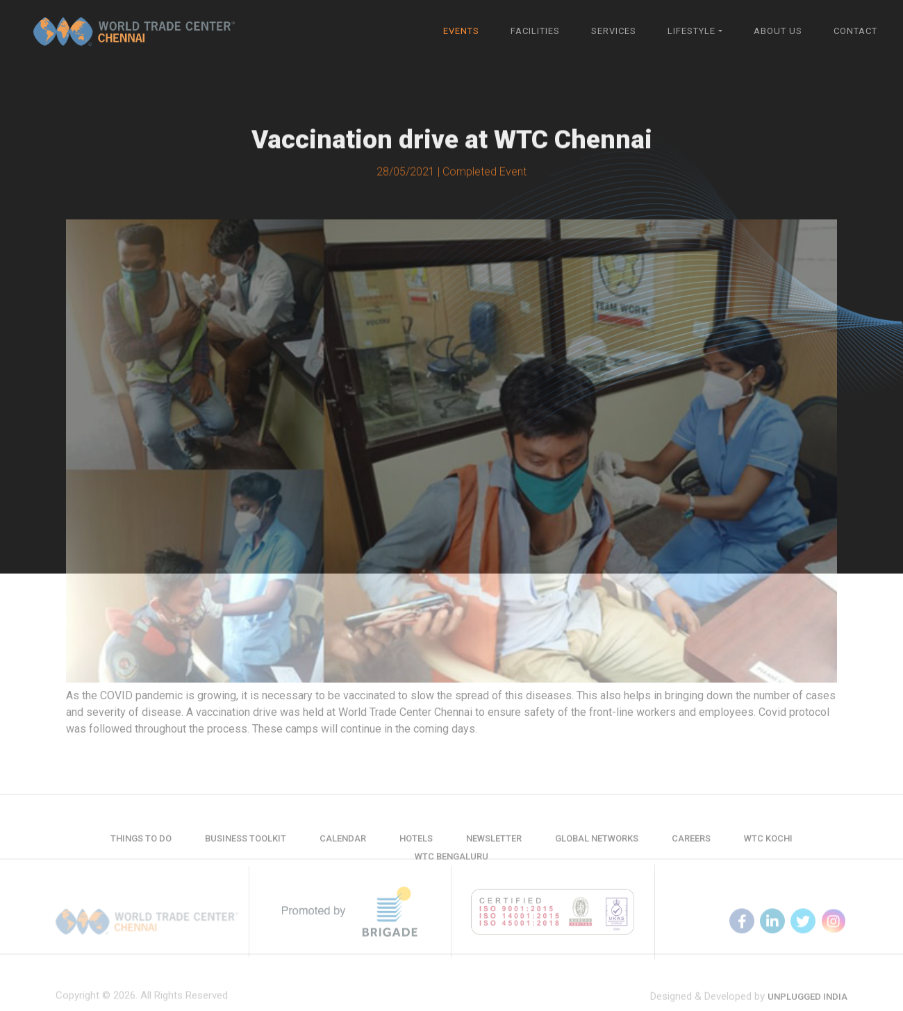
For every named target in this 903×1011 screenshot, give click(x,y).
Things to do (141, 845)
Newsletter (494, 845)
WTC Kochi (768, 845)
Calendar (343, 845)
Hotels (416, 845)
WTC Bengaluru (451, 863)
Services (613, 31)
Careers (691, 845)
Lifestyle (691, 31)
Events (461, 31)
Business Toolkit (245, 845)
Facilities (535, 31)
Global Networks (596, 845)
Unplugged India (807, 1004)
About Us (778, 31)
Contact (855, 31)
